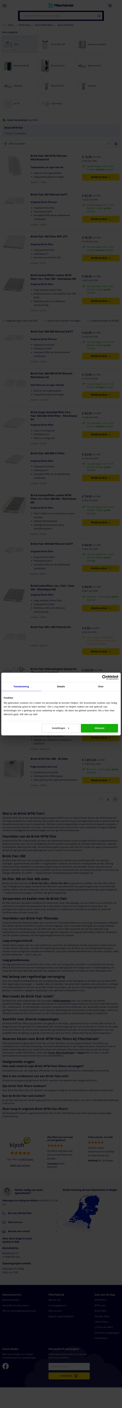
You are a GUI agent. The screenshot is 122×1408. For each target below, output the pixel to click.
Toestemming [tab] (21, 686)
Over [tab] (101, 686)
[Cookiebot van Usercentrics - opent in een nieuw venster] (104, 677)
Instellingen (60, 728)
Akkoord (99, 728)
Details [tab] (61, 686)
